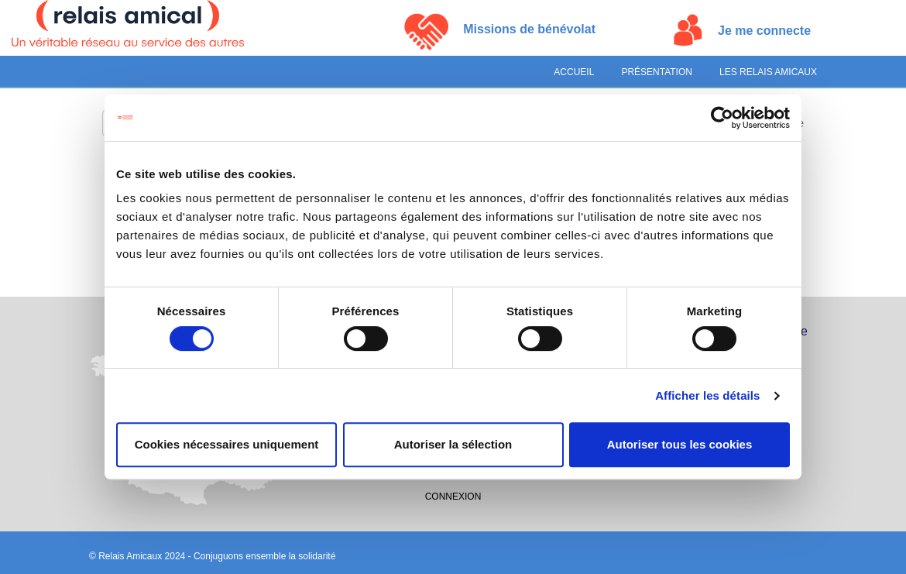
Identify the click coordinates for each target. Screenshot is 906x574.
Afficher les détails (707, 395)
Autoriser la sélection (453, 444)
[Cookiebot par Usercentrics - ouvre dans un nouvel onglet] (722, 117)
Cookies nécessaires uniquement (227, 444)
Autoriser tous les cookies (680, 444)
